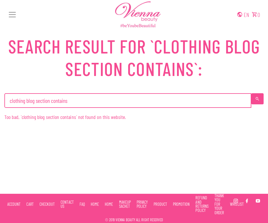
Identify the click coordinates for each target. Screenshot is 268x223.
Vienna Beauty (125, 219)
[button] (12, 14)
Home (95, 204)
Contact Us (67, 204)
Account (13, 204)
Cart (29, 204)
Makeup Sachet (125, 204)
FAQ (82, 204)
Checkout (47, 204)
